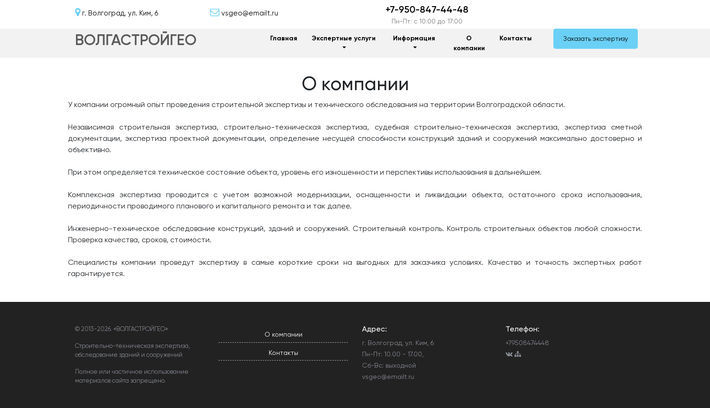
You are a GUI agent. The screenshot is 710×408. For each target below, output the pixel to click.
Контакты (515, 38)
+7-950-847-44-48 (426, 9)
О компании (469, 43)
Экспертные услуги (344, 38)
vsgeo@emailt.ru (388, 376)
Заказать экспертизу (595, 38)
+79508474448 (527, 342)
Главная (283, 38)
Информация (414, 38)
